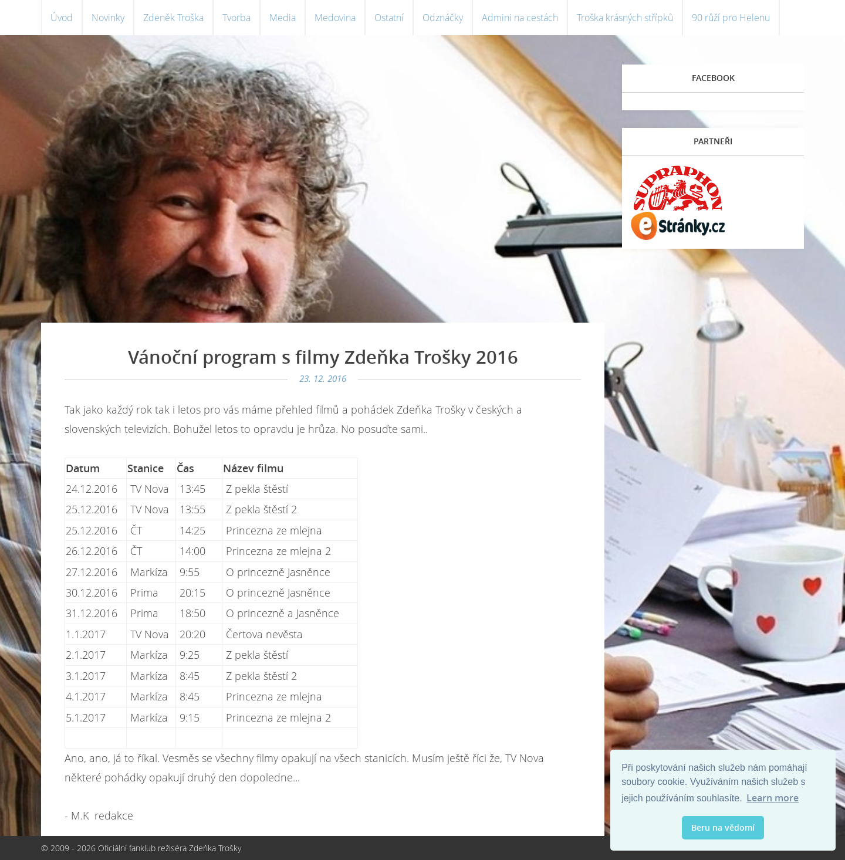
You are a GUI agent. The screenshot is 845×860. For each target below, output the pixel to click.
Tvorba (236, 17)
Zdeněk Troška (173, 17)
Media (282, 17)
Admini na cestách (520, 17)
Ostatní (389, 17)
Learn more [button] (772, 797)
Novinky (108, 17)
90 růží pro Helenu (731, 17)
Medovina (335, 17)
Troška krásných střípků (625, 17)
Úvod (61, 17)
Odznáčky (442, 17)
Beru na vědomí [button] (723, 827)
